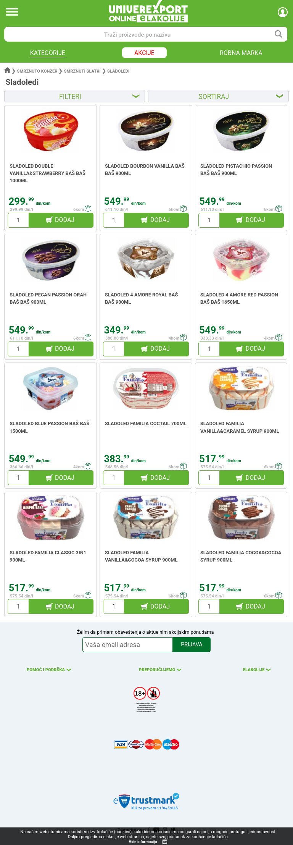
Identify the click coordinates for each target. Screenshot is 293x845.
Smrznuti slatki (82, 71)
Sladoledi (118, 71)
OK (165, 842)
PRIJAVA (191, 644)
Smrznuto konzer (37, 71)
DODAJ (64, 219)
